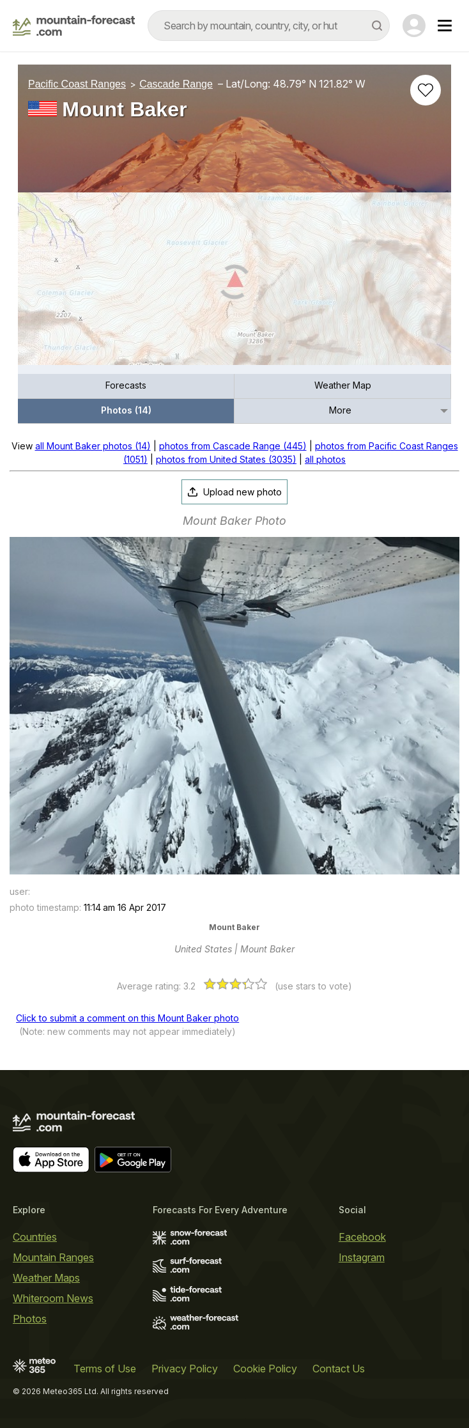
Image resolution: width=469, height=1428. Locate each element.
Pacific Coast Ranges (77, 84)
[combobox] (269, 25)
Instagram (362, 1257)
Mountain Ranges (53, 1257)
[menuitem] (126, 386)
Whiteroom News (53, 1298)
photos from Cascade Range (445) (233, 445)
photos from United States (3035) (226, 459)
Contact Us (338, 1368)
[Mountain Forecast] (74, 25)
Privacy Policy (184, 1368)
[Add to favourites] (425, 90)
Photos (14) (126, 410)
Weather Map (342, 385)
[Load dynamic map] (234, 284)
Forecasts (125, 385)
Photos (30, 1318)
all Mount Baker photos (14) (93, 445)
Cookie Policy (265, 1368)
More (340, 410)
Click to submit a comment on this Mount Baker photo (127, 1018)
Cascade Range (176, 84)
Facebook (362, 1236)
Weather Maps (46, 1277)
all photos (325, 459)
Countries (35, 1236)
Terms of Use (104, 1368)
